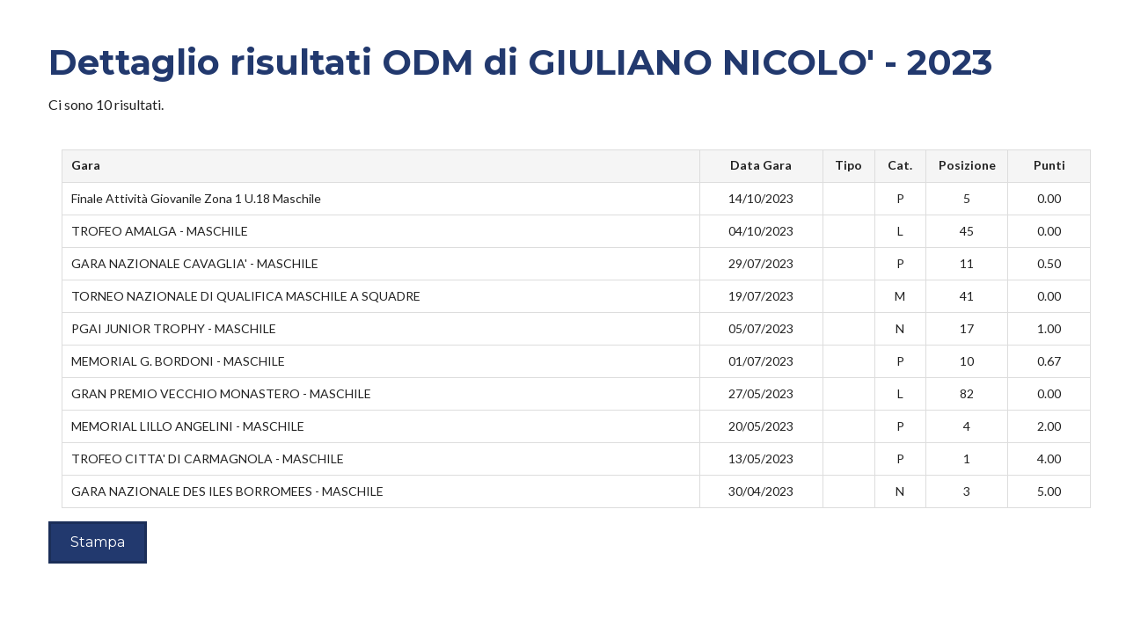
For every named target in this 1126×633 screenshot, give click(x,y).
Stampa (97, 542)
